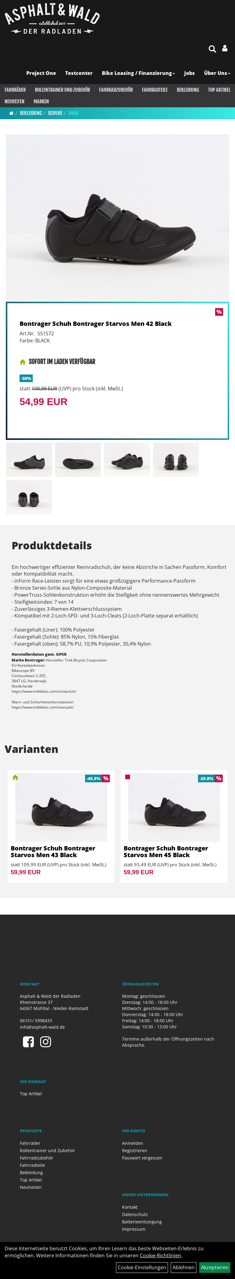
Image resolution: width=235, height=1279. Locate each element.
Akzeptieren (215, 1267)
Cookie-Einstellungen (142, 1267)
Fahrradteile (155, 90)
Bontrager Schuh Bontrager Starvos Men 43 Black (53, 851)
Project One (41, 73)
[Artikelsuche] (212, 49)
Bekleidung (188, 90)
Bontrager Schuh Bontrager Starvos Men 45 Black (166, 851)
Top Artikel (219, 90)
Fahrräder (15, 90)
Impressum (133, 1229)
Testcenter (79, 73)
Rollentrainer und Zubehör (62, 90)
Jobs (189, 73)
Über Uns (217, 73)
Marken (41, 101)
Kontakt (130, 1207)
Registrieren (134, 1150)
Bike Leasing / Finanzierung (138, 73)
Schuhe (55, 113)
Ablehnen (184, 1267)
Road (73, 113)
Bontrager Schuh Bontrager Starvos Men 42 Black (96, 323)
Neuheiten (14, 101)
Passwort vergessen (142, 1158)
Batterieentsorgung (142, 1222)
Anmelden (132, 1143)
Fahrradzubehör (116, 90)
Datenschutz (135, 1214)
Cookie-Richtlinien (160, 1255)
